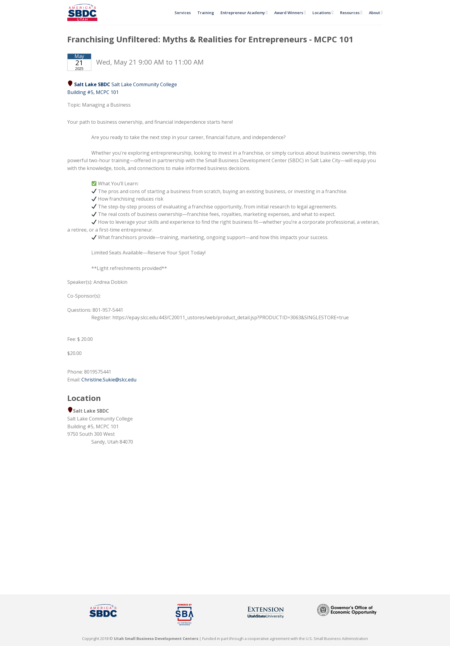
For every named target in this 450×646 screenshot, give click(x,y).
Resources (351, 12)
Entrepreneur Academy (244, 12)
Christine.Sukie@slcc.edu (108, 379)
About (376, 12)
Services (183, 12)
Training (205, 12)
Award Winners (290, 12)
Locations (322, 12)
